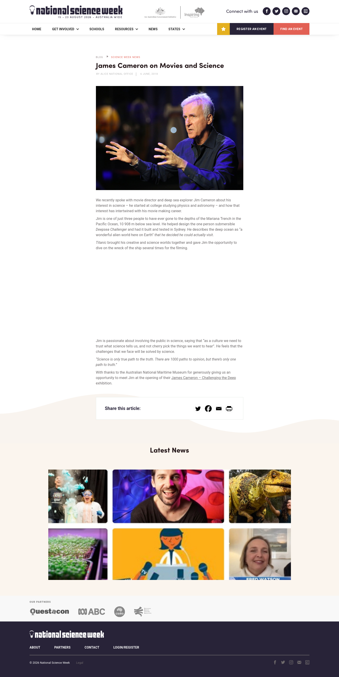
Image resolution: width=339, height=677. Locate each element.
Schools (96, 29)
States (174, 29)
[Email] (218, 408)
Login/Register (126, 647)
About (35, 647)
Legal (79, 662)
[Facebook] (208, 408)
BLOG (99, 57)
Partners (62, 647)
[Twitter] (198, 408)
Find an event (291, 29)
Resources (124, 29)
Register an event (252, 29)
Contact (92, 647)
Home (36, 29)
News (153, 29)
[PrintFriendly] (229, 408)
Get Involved (63, 29)
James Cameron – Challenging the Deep (203, 378)
